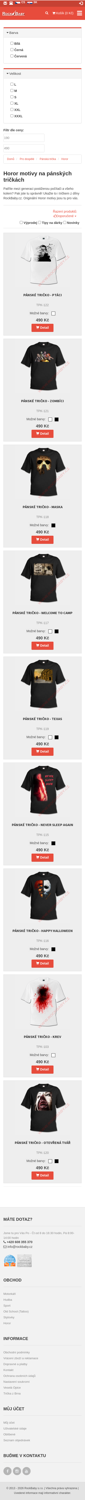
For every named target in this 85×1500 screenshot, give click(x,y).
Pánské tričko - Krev (42, 1036)
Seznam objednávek (16, 1440)
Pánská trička (48, 159)
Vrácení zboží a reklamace (20, 1358)
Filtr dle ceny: (13, 130)
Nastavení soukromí (16, 1381)
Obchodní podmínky (16, 1352)
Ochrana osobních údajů (19, 1376)
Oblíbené (9, 1434)
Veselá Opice (12, 1387)
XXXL (16, 116)
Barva (12, 33)
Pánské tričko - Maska (43, 507)
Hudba (7, 1299)
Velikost (14, 73)
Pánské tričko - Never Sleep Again (42, 824)
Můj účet (9, 1422)
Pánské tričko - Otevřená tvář (42, 1142)
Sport (6, 1305)
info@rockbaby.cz (17, 1247)
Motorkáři (9, 1294)
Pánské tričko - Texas (42, 718)
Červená (18, 56)
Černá (16, 50)
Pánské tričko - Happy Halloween (42, 930)
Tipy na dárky (50, 223)
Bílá (15, 43)
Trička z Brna (12, 1393)
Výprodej (28, 223)
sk (35, 2)
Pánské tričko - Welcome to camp (42, 612)
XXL (15, 110)
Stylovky (8, 1317)
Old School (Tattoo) (16, 1311)
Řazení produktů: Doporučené (65, 214)
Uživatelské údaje (15, 1428)
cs (23, 2)
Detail (42, 327)
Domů (10, 159)
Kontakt (8, 1370)
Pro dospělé (27, 159)
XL (14, 103)
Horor (64, 159)
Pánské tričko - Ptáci (42, 295)
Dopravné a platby (15, 1364)
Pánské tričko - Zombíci (42, 401)
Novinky (71, 223)
